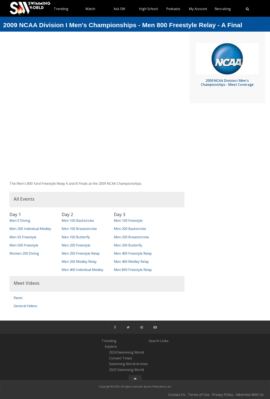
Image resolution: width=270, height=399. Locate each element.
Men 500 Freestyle (23, 245)
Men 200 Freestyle (76, 245)
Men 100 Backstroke (78, 220)
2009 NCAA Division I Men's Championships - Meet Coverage (227, 82)
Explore (111, 346)
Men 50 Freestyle (22, 237)
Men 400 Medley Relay (131, 261)
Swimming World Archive (128, 364)
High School (148, 8)
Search (154, 341)
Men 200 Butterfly (128, 245)
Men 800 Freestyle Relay (133, 269)
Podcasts (173, 8)
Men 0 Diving (19, 220)
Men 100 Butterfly (76, 237)
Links (164, 341)
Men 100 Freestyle (128, 220)
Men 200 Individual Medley (30, 228)
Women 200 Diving (24, 253)
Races (18, 297)
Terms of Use (198, 394)
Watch (90, 8)
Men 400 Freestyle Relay (133, 253)
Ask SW (119, 8)
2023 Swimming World (126, 369)
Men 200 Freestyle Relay (81, 253)
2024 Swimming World (126, 352)
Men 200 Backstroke (130, 228)
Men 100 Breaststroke (79, 228)
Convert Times (120, 358)
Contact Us (176, 394)
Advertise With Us (250, 394)
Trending (61, 8)
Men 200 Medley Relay (79, 261)
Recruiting (223, 8)
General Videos (25, 306)
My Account (198, 8)
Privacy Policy (222, 394)
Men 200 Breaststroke (131, 237)
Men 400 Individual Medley (82, 269)
